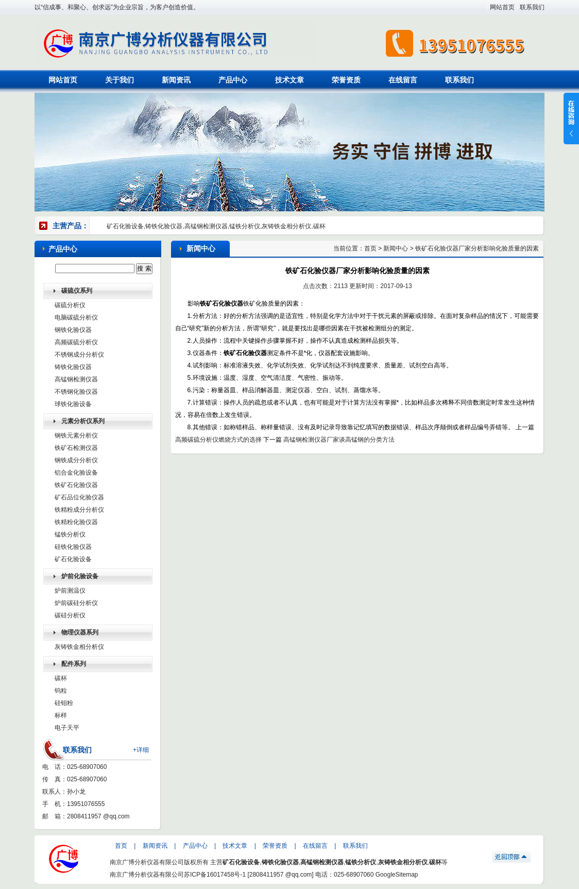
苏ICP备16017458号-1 (215, 874)
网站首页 (502, 7)
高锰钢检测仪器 (76, 379)
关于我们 (119, 80)
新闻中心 (395, 248)
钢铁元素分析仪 (76, 435)
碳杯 (61, 678)
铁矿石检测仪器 (76, 447)
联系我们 (532, 7)
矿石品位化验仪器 (79, 497)
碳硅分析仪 (70, 615)
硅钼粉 (64, 703)
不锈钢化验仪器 (76, 391)
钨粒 (61, 690)
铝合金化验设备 (76, 472)
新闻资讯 (176, 80)
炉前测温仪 (70, 590)
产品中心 (232, 80)
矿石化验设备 (73, 559)
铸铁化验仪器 (73, 367)
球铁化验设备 (73, 404)
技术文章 (289, 80)
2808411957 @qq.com (98, 816)
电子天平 (67, 727)
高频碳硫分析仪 (76, 342)
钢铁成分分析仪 (76, 460)
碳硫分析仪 (70, 305)
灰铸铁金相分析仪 (79, 646)
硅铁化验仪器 (73, 546)
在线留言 (402, 80)
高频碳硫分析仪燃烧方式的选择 (218, 439)
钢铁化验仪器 (73, 329)
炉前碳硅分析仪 (76, 603)
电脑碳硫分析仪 (76, 317)
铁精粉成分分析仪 (79, 509)
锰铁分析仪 (70, 534)
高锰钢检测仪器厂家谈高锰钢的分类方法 (339, 439)
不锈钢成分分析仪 (79, 354)
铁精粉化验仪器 (76, 522)
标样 (61, 715)
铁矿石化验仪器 (76, 485)
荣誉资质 (346, 80)
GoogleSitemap (397, 874)
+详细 (141, 749)
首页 (370, 248)
